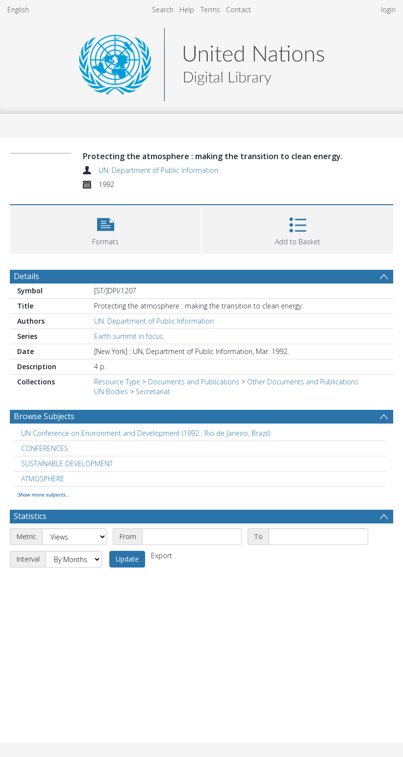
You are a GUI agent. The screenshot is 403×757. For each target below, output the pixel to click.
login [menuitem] (388, 9)
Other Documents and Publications (302, 381)
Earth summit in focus (128, 336)
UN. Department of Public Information (158, 170)
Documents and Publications (193, 381)
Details (26, 276)
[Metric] (74, 536)
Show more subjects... (44, 494)
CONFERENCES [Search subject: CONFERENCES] (44, 448)
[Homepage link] (201, 61)
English (18, 9)
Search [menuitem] (163, 9)
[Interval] (73, 559)
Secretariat (153, 391)
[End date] (318, 536)
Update (127, 559)
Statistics (30, 516)
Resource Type (117, 381)
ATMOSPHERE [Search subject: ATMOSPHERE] (42, 478)
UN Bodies (111, 391)
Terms (210, 9)
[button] (105, 228)
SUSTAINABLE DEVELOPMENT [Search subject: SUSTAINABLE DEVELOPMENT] (67, 463)
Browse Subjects (44, 416)
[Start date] (192, 536)
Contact (238, 9)
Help (186, 9)
